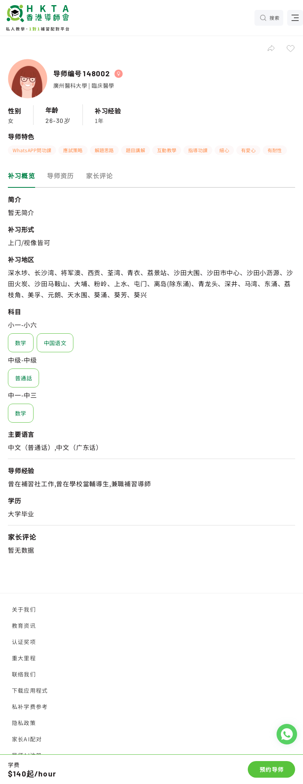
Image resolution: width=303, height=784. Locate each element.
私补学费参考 (30, 706)
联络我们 (24, 674)
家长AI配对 (27, 739)
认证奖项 (24, 642)
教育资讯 (24, 625)
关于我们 (24, 609)
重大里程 (24, 658)
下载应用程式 (30, 690)
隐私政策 (24, 723)
